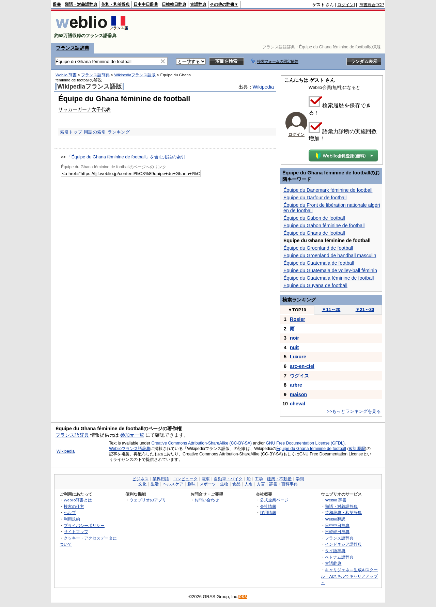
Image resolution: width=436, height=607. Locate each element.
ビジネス (140, 479)
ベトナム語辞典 (339, 557)
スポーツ (208, 484)
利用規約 (72, 519)
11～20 (331, 309)
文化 (142, 484)
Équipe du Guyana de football (315, 285)
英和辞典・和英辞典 (343, 512)
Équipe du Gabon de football (314, 218)
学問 (300, 479)
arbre (296, 385)
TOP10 (297, 309)
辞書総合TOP (371, 4)
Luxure (298, 356)
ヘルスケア (173, 484)
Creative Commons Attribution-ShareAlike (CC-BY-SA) (201, 443)
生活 (155, 484)
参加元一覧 (132, 435)
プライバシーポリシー (84, 525)
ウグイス (299, 375)
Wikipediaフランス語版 (135, 75)
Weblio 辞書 (66, 75)
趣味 (191, 484)
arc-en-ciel (302, 366)
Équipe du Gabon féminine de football (323, 225)
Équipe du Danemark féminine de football (327, 190)
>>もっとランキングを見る (354, 411)
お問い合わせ (206, 500)
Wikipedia (263, 87)
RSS (243, 597)
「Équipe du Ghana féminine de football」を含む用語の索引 (126, 156)
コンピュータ (185, 479)
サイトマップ (76, 531)
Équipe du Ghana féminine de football (311, 448)
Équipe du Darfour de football (314, 197)
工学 (259, 479)
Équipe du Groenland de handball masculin (329, 255)
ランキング (119, 132)
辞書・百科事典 (283, 484)
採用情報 (268, 512)
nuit (294, 347)
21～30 (365, 309)
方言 (261, 484)
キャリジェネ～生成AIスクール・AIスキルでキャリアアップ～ (349, 576)
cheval (297, 403)
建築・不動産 (279, 479)
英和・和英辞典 (115, 4)
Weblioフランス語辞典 (129, 448)
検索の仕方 (74, 506)
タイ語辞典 (335, 550)
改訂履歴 (357, 448)
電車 (206, 479)
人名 (249, 484)
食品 (236, 484)
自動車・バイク (228, 479)
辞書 (57, 4)
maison (298, 394)
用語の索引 (95, 132)
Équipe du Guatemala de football (318, 263)
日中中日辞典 (146, 4)
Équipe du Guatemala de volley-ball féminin (330, 270)
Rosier (297, 319)
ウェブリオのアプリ (147, 500)
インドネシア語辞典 (343, 544)
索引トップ (71, 132)
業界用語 (161, 479)
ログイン (345, 4)
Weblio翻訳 (335, 519)
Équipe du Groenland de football (318, 248)
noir (294, 338)
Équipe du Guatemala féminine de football (328, 278)
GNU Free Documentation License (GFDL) (305, 443)
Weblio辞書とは (78, 500)
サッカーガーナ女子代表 (84, 109)
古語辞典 (198, 4)
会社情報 (268, 506)
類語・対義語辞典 (81, 4)
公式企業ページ (274, 500)
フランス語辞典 (72, 48)
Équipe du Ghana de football (314, 233)
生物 (224, 484)
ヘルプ (70, 512)
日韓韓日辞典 (174, 4)
